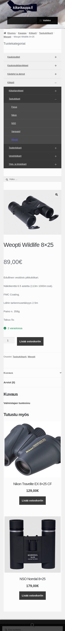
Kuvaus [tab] (8, 372)
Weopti (7, 36)
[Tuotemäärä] (9, 340)
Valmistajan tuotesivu (17, 403)
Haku (32, 625)
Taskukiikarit (46, 33)
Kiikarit (33, 33)
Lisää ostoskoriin (30, 341)
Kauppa (22, 33)
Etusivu (11, 33)
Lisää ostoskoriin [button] (32, 500)
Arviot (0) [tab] (9, 382)
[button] (56, 194)
